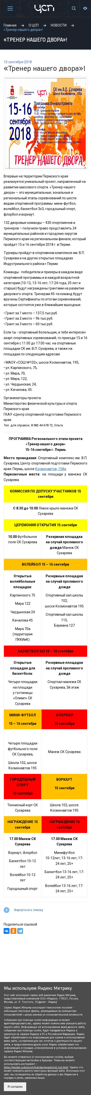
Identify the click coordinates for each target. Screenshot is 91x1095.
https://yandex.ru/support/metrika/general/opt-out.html (36, 1067)
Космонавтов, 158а (50, 469)
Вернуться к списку (28, 910)
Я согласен (15, 1086)
